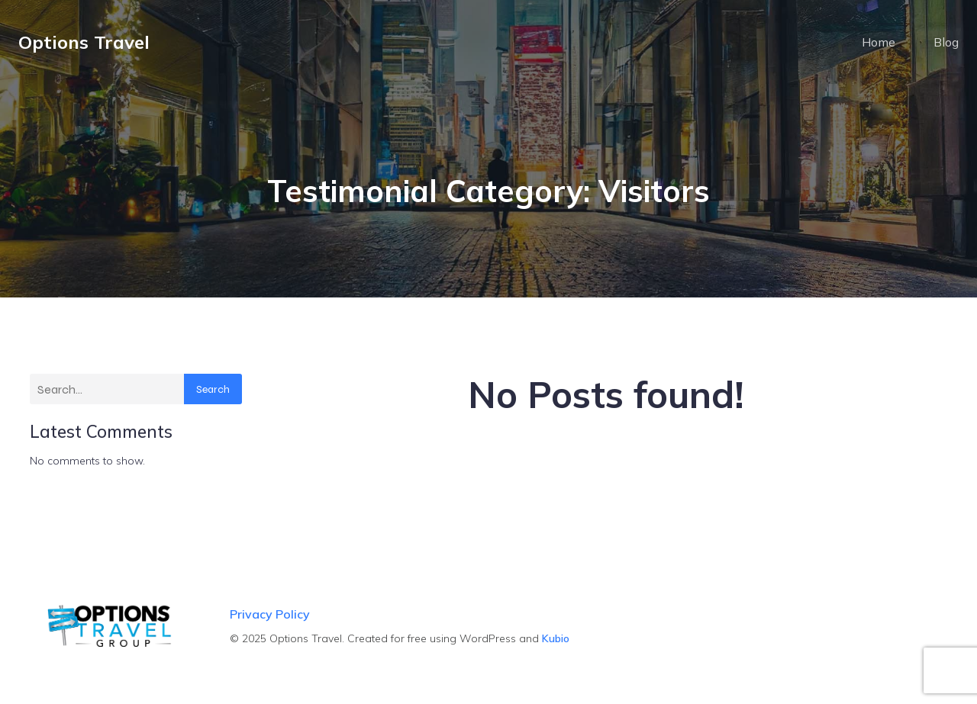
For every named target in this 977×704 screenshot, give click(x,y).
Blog (946, 42)
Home (878, 42)
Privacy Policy (270, 614)
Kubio (555, 638)
